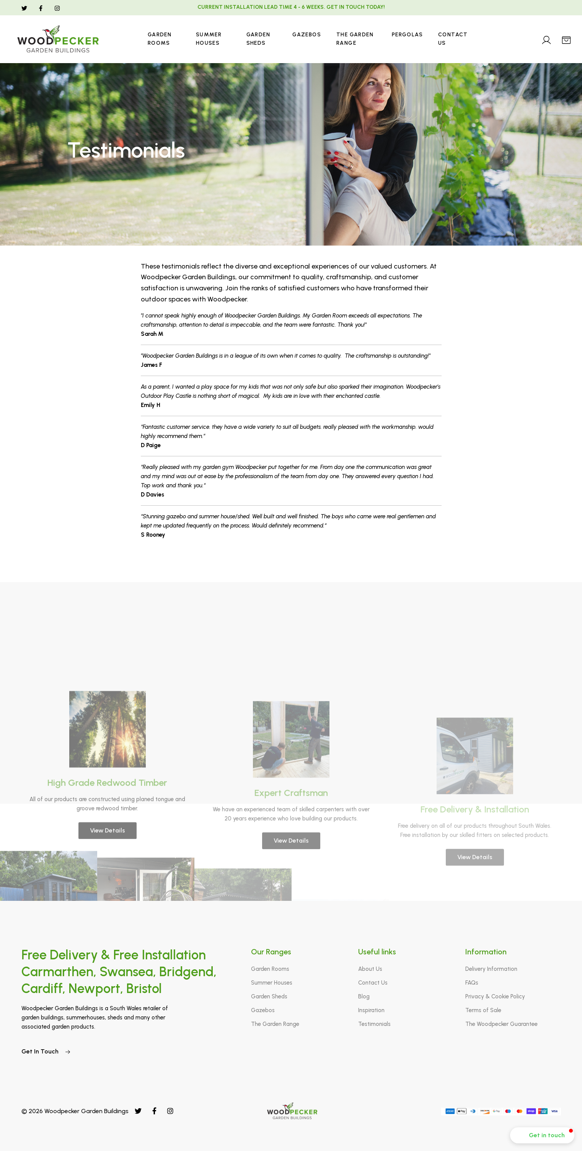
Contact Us (453, 38)
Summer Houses (209, 38)
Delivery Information (491, 968)
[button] (542, 1135)
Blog (364, 996)
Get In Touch (46, 1051)
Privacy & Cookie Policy (495, 996)
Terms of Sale (483, 1010)
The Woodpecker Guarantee (501, 1024)
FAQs (471, 982)
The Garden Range (354, 38)
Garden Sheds (258, 38)
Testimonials (374, 1024)
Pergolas (407, 34)
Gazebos (306, 34)
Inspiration (371, 1010)
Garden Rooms (159, 38)
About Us (370, 968)
